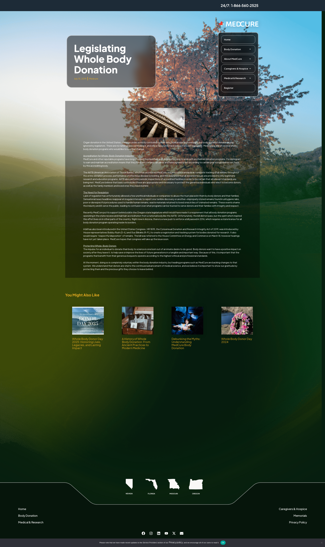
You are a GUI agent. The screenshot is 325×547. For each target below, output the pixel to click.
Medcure (93, 78)
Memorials (300, 515)
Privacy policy (176, 542)
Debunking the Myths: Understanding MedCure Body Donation (186, 343)
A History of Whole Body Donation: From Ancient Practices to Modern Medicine (136, 343)
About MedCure (238, 58)
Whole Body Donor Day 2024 (236, 340)
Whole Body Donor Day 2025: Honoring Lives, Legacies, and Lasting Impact (87, 343)
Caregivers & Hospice (238, 68)
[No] (321, 542)
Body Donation (238, 49)
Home (227, 39)
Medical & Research (238, 78)
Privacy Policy (298, 522)
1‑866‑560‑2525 (244, 5)
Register (228, 87)
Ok (223, 543)
